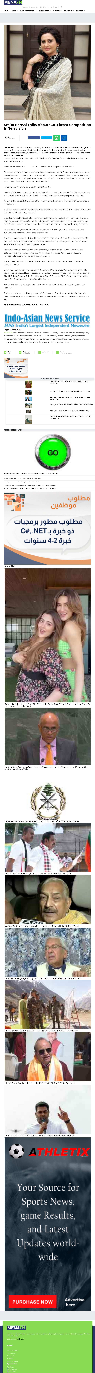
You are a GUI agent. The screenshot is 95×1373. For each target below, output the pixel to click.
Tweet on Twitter (46, 138)
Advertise (10, 1356)
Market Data (44, 11)
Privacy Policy (11, 1350)
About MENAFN (12, 1358)
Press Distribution (27, 11)
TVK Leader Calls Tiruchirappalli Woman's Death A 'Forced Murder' (40, 1132)
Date (7, 137)
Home (6, 11)
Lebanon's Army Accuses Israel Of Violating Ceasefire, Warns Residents (42, 820)
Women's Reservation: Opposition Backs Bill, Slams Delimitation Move (41, 924)
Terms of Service (12, 1347)
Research (56, 11)
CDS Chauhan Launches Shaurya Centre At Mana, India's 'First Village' (41, 1028)
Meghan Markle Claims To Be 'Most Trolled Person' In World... (70, 391)
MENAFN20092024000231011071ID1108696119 (26, 305)
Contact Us (10, 1353)
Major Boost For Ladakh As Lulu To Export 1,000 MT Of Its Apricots (39, 1080)
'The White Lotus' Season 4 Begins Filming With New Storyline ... (71, 411)
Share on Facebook (34, 138)
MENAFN (8, 147)
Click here (20, 1336)
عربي (51, 7)
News (14, 11)
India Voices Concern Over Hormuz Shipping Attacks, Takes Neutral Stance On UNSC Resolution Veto (46, 767)
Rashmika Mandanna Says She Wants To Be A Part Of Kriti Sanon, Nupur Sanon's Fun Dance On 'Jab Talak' (47, 705)
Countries (68, 11)
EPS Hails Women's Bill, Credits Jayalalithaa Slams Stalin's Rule (38, 872)
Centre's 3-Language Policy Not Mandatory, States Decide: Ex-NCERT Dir (43, 976)
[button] (56, 7)
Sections (79, 11)
